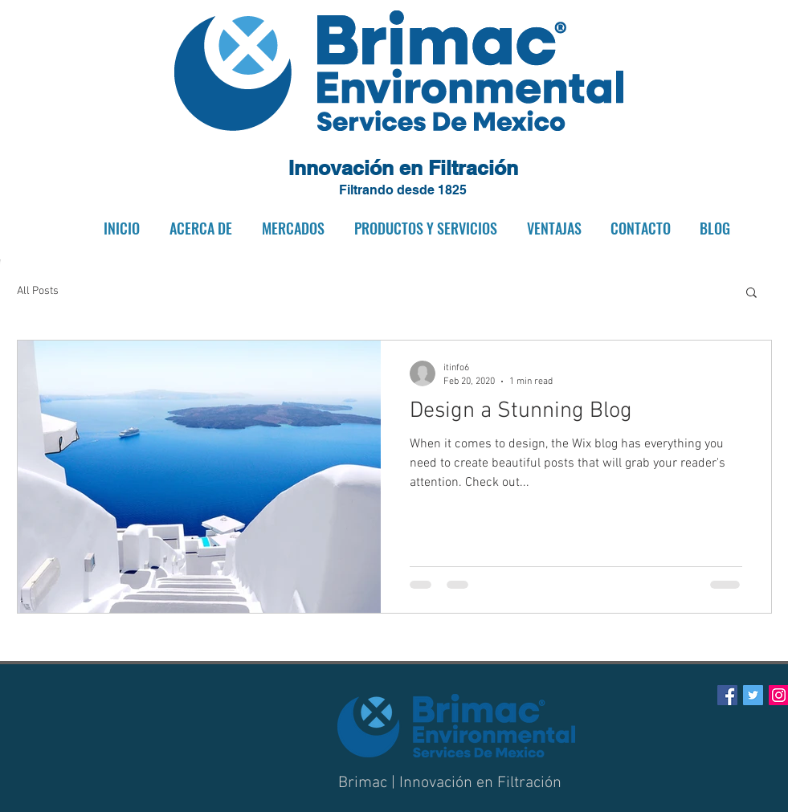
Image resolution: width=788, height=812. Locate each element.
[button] (198, 228)
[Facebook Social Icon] (727, 695)
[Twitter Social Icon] (753, 695)
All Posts (38, 291)
